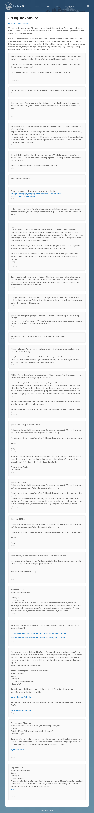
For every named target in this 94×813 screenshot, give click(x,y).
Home (37, 6)
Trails (57, 6)
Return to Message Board (18, 24)
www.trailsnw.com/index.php (21, 697)
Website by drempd (47, 810)
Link (12, 789)
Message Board (70, 6)
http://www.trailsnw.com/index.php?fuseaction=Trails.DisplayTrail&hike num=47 (38, 633)
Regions (47, 6)
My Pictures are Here (18, 750)
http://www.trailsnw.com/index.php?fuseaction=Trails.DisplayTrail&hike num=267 (39, 638)
